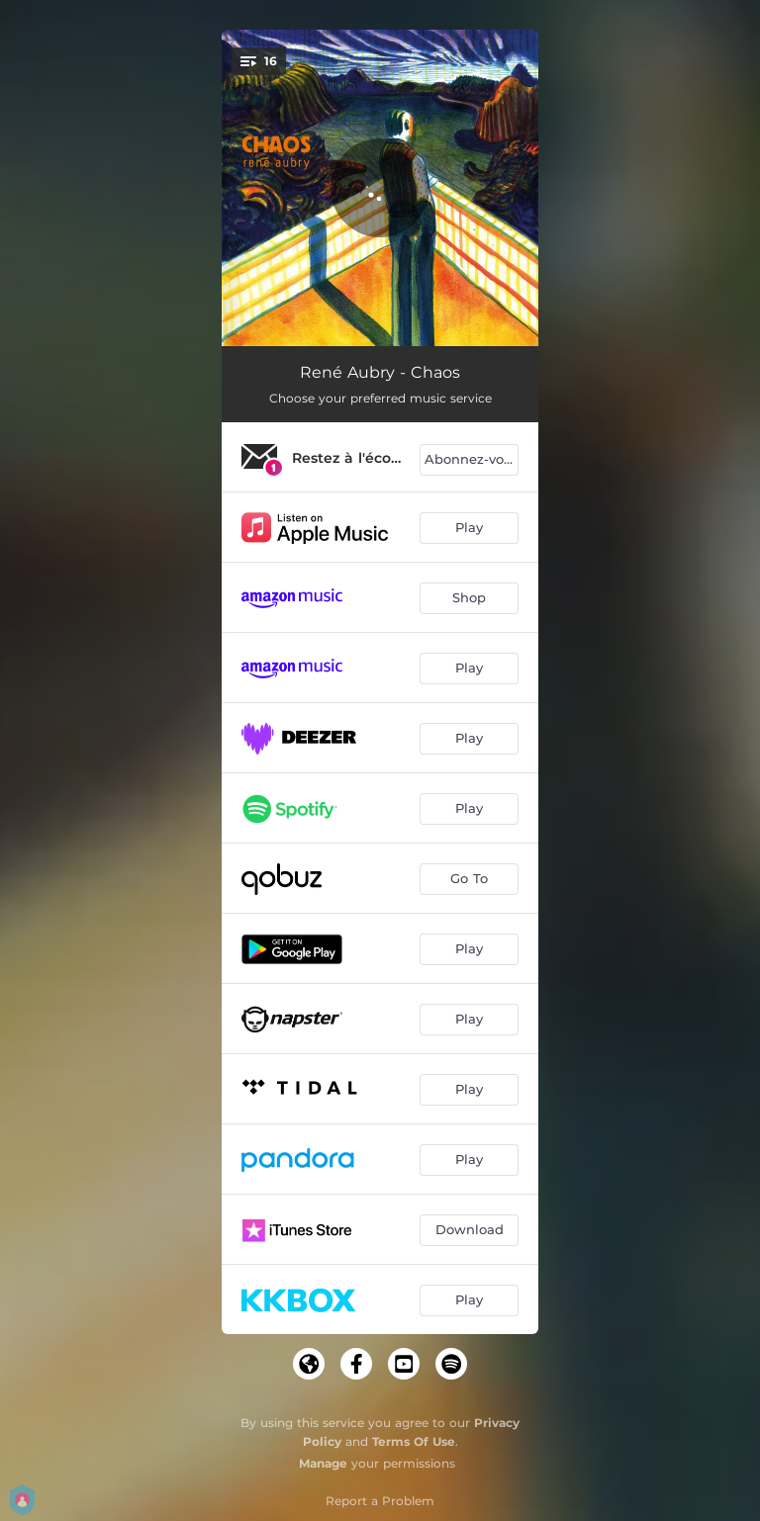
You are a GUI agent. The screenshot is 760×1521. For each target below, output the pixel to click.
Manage (323, 1463)
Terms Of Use (413, 1441)
